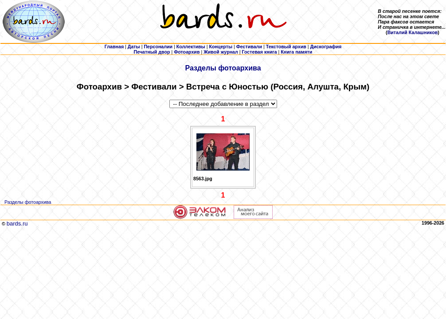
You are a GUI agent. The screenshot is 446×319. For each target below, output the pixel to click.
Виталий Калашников (412, 32)
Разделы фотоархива (223, 68)
